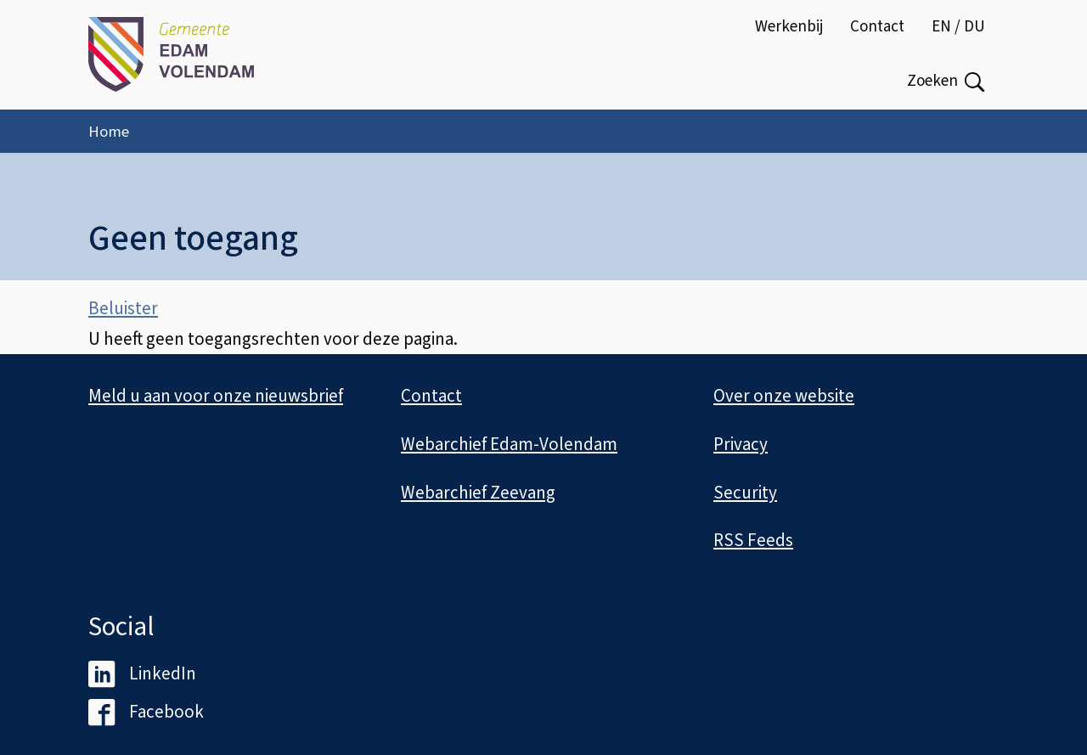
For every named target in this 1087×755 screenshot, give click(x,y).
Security (745, 492)
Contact (877, 26)
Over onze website (783, 395)
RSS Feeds (753, 540)
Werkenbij (789, 26)
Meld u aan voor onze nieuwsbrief (215, 395)
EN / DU (958, 26)
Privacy (740, 444)
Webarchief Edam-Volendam (509, 444)
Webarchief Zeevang (478, 492)
